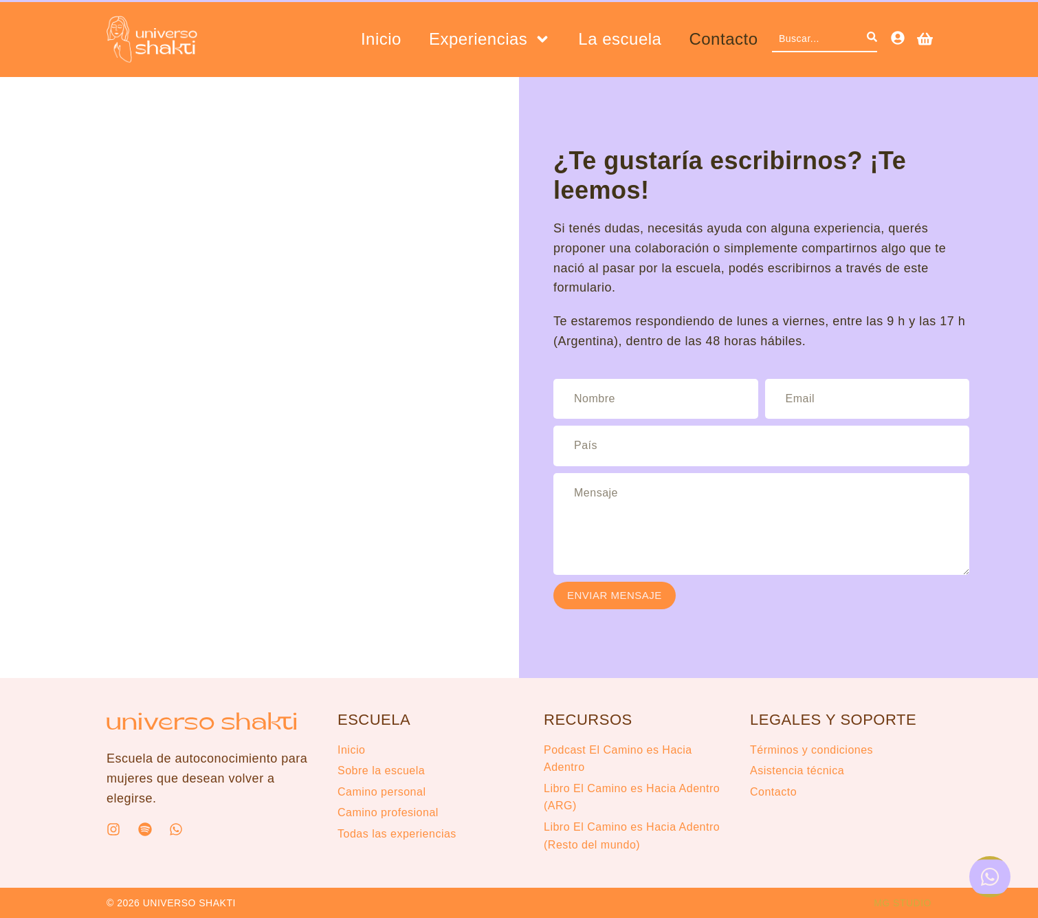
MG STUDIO (902, 902)
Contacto (723, 39)
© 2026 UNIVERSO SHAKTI (171, 902)
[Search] (872, 39)
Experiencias (490, 39)
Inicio (381, 39)
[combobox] (819, 39)
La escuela (619, 39)
